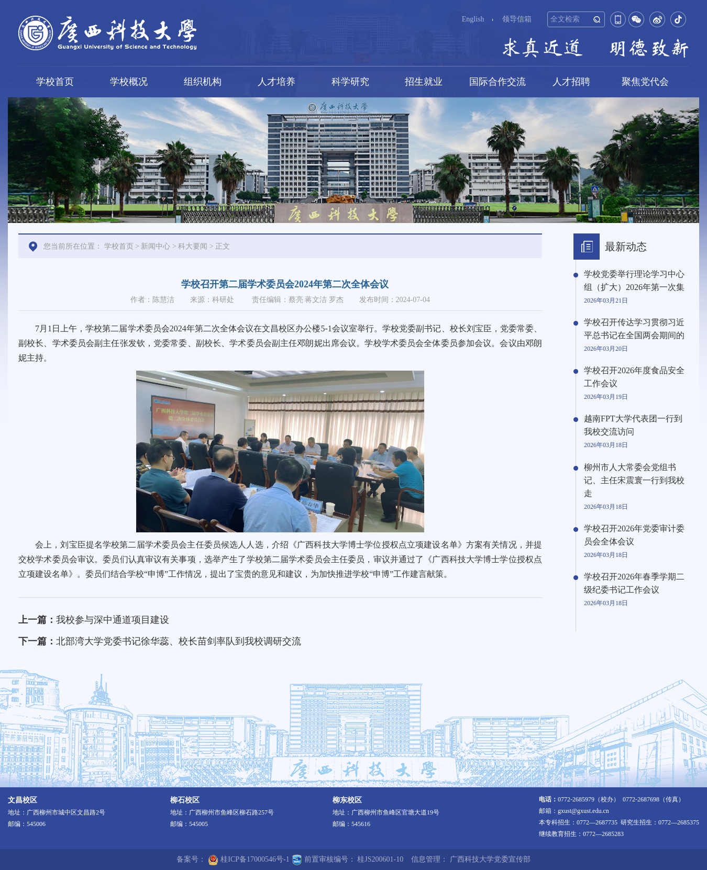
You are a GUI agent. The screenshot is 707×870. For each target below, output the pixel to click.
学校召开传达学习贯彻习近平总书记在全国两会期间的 (634, 329)
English (473, 19)
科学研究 (350, 81)
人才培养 (276, 81)
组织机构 (203, 81)
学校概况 (129, 81)
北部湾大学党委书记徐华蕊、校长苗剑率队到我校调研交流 (178, 641)
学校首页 (55, 81)
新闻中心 (155, 246)
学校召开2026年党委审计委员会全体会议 (634, 535)
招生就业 (424, 81)
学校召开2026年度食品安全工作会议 (634, 377)
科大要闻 (192, 246)
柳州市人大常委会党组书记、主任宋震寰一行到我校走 (634, 480)
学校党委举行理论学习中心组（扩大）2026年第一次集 (634, 281)
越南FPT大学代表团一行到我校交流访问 (633, 425)
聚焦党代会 (645, 81)
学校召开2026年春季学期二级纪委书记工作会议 (634, 583)
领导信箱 (517, 19)
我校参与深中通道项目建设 (112, 620)
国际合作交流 (497, 81)
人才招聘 (571, 81)
